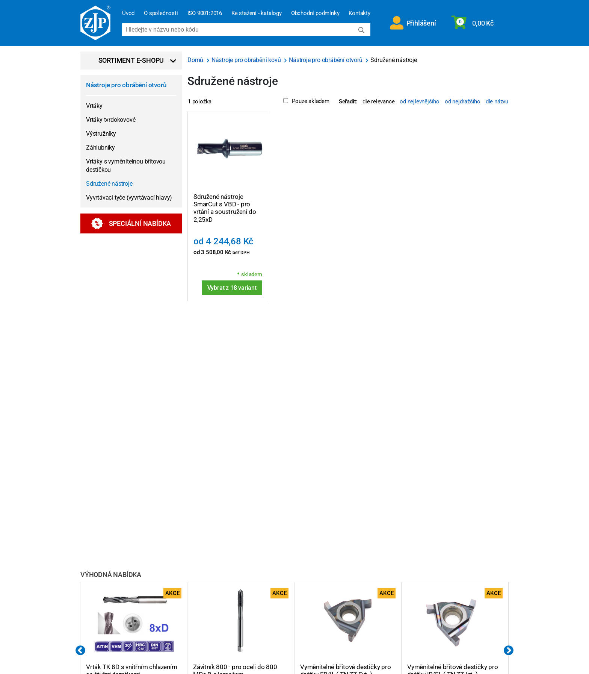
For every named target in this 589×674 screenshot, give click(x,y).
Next (508, 650)
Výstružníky (101, 133)
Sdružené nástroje (109, 183)
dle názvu (497, 101)
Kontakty (359, 13)
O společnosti (161, 13)
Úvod (128, 13)
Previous (80, 650)
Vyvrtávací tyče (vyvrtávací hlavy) (129, 197)
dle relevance (378, 101)
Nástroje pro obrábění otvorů (126, 85)
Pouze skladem (306, 101)
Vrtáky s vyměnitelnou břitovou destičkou (126, 165)
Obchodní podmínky (315, 13)
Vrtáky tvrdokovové (110, 119)
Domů (196, 60)
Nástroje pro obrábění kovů (246, 60)
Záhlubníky (100, 147)
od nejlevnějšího (419, 101)
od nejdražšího (462, 101)
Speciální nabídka (131, 223)
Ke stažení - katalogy (256, 13)
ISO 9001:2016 (204, 13)
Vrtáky (94, 105)
